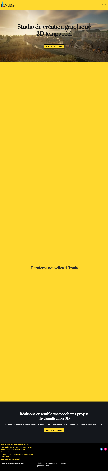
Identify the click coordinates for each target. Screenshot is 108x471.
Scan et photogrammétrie (10, 460)
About (3, 445)
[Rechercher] (105, 5)
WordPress (20, 464)
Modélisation (20, 450)
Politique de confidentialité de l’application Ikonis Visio (17, 456)
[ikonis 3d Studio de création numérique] (9, 5)
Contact (23, 448)
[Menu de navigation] (102, 5)
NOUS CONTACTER (54, 46)
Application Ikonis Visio (9, 448)
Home (30, 448)
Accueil (10, 445)
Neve (3, 464)
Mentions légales (7, 450)
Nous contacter (7, 452)
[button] (8, 5)
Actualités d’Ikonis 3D (22, 445)
